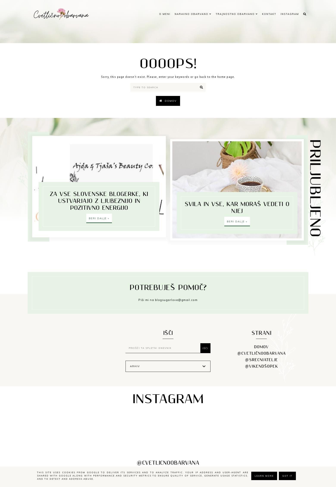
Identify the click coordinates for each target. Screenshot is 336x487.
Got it (287, 475)
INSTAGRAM (290, 14)
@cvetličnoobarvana (261, 357)
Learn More (264, 475)
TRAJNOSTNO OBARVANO (237, 14)
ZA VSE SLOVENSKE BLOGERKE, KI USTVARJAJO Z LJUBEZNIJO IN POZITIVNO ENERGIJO (99, 205)
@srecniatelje (261, 363)
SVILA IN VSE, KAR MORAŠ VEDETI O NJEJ (237, 188)
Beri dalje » (99, 222)
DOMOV (261, 350)
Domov (171, 100)
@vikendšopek (261, 370)
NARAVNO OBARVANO (193, 14)
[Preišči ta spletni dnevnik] (164, 352)
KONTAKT (269, 14)
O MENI (164, 14)
